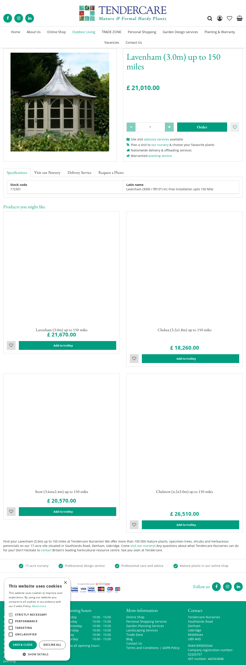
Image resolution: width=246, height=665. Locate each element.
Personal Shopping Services (146, 597)
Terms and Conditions (142, 623)
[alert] (37, 619)
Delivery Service (79, 172)
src (210, 18)
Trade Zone (134, 610)
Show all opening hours (82, 621)
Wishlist (11, 348)
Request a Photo (111, 172)
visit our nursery (142, 521)
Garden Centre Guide (144, 658)
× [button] (65, 582)
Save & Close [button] (22, 645)
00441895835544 (200, 621)
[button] (37, 654)
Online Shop (135, 592)
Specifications (17, 172)
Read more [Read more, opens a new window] (39, 606)
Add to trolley (67, 348)
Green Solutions (113, 658)
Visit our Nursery (47, 172)
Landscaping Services (142, 606)
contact (46, 525)
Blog (129, 614)
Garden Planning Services (145, 601)
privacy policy (174, 658)
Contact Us (134, 619)
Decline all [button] (52, 645)
